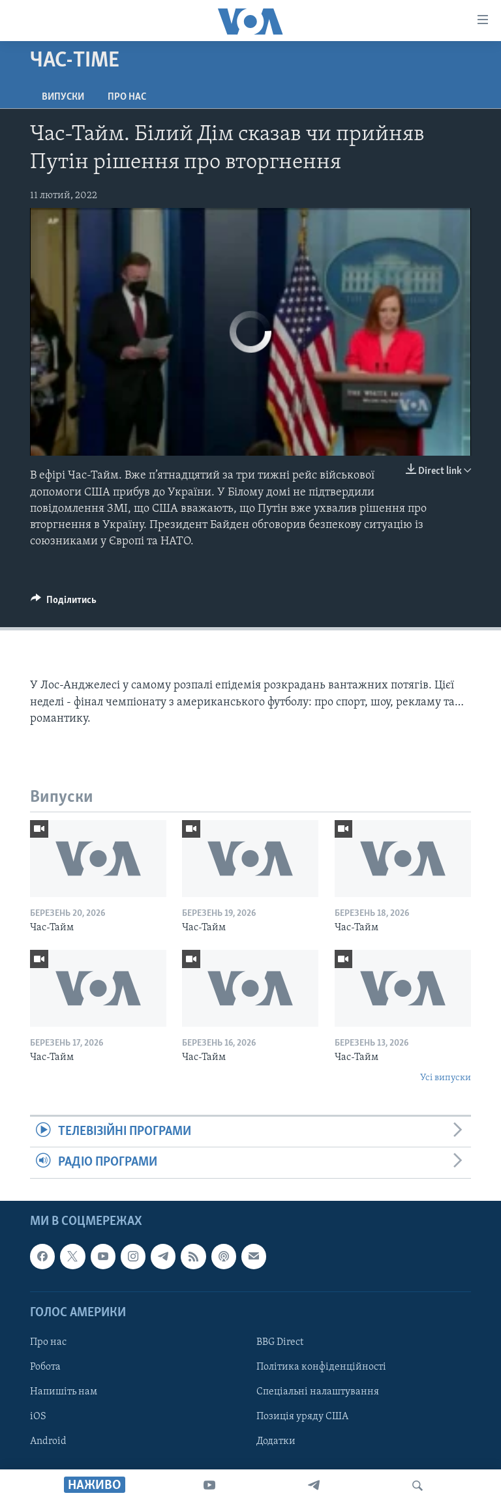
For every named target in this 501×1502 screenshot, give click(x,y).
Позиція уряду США (302, 1416)
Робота (45, 1367)
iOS (38, 1416)
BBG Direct (279, 1342)
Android (48, 1441)
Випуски (63, 97)
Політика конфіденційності (321, 1367)
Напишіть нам (63, 1392)
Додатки (276, 1441)
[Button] (64, 603)
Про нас (127, 97)
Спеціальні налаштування (317, 1392)
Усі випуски (445, 1078)
